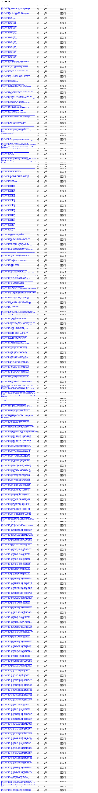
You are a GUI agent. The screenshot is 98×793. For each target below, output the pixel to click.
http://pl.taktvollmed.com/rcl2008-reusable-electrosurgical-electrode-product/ (14, 352)
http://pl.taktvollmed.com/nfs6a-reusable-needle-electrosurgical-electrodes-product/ (15, 177)
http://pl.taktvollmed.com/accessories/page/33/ (9, 57)
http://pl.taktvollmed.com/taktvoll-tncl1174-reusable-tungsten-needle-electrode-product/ (15, 460)
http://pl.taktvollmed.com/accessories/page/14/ (9, 33)
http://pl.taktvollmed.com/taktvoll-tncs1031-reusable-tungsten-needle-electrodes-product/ (16, 440)
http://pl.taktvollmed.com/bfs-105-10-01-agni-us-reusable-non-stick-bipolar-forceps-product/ (16, 689)
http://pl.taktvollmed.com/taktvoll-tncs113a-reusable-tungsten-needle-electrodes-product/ (16, 437)
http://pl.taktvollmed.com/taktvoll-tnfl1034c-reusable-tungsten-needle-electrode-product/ (15, 508)
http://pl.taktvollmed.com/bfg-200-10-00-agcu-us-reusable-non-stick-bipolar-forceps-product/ (16, 588)
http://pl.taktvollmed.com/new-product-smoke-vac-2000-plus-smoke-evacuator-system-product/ (17, 311)
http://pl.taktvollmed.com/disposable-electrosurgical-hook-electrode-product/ (13, 515)
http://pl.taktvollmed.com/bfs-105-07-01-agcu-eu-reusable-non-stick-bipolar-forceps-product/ (16, 728)
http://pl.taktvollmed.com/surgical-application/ (8, 261)
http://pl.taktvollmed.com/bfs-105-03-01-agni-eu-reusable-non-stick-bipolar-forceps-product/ (16, 715)
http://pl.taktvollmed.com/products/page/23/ (8, 210)
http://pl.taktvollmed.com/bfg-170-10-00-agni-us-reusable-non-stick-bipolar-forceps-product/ (16, 529)
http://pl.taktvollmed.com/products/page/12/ (8, 195)
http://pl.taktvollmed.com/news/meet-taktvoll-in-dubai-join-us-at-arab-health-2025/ (14, 157)
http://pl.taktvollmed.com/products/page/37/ (8, 228)
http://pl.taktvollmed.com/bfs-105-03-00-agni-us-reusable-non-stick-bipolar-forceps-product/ (16, 679)
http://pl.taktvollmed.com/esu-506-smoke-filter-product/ (10, 407)
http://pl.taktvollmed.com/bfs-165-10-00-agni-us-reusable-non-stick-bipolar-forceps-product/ (16, 734)
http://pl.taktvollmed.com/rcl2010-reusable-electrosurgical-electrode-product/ (14, 353)
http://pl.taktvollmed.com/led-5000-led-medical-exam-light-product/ (12, 110)
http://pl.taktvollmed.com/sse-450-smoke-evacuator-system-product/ (12, 327)
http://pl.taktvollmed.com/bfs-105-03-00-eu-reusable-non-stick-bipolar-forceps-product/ (15, 700)
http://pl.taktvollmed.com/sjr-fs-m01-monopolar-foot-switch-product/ (12, 380)
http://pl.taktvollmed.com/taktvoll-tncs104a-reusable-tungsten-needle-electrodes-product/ (16, 435)
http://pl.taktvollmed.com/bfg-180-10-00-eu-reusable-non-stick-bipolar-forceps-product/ (15, 554)
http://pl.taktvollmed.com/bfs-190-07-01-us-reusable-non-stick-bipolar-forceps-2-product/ (16, 761)
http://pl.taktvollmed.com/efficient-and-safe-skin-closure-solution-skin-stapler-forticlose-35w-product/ (18, 430)
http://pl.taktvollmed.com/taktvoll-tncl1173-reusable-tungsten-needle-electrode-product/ (15, 459)
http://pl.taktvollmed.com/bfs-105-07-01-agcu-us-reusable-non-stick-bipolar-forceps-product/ (16, 699)
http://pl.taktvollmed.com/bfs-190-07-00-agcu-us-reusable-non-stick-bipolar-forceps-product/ (16, 758)
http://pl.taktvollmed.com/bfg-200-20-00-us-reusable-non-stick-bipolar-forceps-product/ (15, 559)
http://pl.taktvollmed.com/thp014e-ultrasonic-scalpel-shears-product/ (12, 282)
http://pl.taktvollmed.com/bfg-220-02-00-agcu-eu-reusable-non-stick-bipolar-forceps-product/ (16, 627)
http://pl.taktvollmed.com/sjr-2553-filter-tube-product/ (9, 235)
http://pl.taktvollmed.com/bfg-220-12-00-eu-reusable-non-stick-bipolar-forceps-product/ (15, 621)
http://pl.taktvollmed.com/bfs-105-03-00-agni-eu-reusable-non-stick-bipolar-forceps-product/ (16, 710)
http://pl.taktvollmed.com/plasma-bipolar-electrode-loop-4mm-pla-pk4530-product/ (14, 332)
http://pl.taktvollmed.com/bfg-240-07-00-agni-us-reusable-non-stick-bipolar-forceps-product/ (16, 642)
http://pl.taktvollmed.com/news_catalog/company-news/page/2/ (11, 171)
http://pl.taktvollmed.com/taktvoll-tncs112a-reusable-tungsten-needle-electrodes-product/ (16, 436)
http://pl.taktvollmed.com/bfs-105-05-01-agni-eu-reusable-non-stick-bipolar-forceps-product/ (16, 718)
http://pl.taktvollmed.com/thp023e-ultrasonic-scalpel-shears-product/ (12, 283)
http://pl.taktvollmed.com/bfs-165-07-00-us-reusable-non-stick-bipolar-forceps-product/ (15, 729)
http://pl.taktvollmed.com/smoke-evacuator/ (8, 259)
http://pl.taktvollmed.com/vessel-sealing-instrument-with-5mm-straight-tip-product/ (14, 301)
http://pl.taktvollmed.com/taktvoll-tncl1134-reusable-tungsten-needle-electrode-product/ (15, 452)
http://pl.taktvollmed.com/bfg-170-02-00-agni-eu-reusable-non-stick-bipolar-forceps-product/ (16, 536)
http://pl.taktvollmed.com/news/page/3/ (7, 154)
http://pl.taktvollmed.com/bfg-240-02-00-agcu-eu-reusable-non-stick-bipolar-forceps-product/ (16, 662)
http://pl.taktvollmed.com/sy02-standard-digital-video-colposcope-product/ (13, 318)
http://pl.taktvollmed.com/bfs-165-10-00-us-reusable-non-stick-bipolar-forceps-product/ (15, 730)
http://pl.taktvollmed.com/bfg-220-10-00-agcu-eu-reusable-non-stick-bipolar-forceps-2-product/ (17, 631)
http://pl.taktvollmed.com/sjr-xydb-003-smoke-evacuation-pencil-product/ (13, 382)
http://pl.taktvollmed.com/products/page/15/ (8, 200)
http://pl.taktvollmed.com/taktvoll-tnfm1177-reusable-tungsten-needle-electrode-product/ (15, 505)
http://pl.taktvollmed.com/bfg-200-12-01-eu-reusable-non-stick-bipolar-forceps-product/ (15, 574)
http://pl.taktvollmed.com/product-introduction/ (8, 182)
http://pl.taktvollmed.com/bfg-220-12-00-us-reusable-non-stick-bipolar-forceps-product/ (15, 603)
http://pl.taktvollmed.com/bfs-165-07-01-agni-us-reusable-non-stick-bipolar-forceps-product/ (16, 738)
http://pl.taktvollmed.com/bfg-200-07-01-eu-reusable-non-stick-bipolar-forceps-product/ (15, 572)
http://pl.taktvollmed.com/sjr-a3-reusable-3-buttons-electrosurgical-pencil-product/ (14, 410)
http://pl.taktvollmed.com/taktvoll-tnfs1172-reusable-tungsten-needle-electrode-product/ (15, 499)
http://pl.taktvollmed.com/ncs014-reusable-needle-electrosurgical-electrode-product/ (15, 358)
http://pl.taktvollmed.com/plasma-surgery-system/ (9, 181)
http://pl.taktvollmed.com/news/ (6, 138)
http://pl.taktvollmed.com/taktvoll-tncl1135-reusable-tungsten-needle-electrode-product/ (15, 455)
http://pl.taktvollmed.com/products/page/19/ (8, 205)
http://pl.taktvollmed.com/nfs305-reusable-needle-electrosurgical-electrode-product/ (15, 363)
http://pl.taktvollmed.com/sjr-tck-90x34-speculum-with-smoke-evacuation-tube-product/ (15, 255)
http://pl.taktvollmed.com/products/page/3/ (8, 185)
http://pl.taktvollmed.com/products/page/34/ (8, 223)
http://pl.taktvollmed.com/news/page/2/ (7, 153)
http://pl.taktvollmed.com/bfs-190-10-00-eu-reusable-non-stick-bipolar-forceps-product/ (15, 766)
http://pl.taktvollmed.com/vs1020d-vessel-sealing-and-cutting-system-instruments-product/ (16, 302)
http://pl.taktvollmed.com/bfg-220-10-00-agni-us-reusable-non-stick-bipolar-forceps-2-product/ (16, 608)
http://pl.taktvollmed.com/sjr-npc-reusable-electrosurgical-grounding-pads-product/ (15, 248)
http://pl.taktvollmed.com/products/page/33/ (8, 221)
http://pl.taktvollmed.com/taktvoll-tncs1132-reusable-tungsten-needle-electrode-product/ (15, 450)
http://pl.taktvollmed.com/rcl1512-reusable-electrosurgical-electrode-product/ (14, 351)
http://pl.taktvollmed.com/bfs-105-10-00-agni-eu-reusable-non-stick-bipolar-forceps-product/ (16, 714)
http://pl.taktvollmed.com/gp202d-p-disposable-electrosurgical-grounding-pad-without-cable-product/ (18, 391)
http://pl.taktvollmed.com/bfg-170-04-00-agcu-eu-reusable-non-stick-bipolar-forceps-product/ (16, 545)
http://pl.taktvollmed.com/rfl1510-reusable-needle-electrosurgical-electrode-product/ (15, 372)
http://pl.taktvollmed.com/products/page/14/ (8, 199)
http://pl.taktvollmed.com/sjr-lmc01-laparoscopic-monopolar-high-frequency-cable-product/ (16, 786)
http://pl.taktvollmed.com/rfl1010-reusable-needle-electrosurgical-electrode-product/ (15, 368)
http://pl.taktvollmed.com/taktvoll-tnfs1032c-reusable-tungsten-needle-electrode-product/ (16, 510)
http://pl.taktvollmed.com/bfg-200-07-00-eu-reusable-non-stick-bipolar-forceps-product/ (15, 568)
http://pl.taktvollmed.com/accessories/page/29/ (9, 51)
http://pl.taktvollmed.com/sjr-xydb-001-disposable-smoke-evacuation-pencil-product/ (15, 377)
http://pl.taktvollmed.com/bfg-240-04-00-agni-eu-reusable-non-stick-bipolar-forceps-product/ (16, 659)
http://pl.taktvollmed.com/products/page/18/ (8, 204)
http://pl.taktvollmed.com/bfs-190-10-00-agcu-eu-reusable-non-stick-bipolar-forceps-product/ (16, 771)
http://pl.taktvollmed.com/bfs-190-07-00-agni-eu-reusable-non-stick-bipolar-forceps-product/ (16, 767)
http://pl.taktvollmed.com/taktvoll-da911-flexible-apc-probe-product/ (12, 271)
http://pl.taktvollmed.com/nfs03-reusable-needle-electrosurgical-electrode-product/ (14, 361)
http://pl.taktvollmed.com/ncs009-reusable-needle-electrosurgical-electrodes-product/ (15, 113)
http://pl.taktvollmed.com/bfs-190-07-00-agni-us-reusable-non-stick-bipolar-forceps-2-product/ (16, 756)
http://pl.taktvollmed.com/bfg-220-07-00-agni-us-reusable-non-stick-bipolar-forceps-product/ (16, 607)
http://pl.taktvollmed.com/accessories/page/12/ (9, 32)
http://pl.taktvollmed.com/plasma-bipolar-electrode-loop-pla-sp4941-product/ (13, 334)
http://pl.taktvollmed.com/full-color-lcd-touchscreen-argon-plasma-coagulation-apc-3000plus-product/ (18, 98)
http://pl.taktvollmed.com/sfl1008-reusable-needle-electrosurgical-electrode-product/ (15, 376)
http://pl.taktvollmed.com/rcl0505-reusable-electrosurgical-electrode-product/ (14, 346)
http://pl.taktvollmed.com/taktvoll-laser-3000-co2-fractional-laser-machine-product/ (14, 323)
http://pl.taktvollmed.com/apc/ (6, 63)
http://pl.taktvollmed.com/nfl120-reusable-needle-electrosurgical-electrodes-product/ (15, 175)
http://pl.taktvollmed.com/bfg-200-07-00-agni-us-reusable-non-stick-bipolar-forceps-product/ (16, 582)
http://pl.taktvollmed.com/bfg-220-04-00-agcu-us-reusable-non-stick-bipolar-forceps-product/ (16, 611)
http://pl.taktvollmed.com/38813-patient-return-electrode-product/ (12, 12)
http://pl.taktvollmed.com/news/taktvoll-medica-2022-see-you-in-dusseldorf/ (13, 129)
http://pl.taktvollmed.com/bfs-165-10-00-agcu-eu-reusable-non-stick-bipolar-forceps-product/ (16, 748)
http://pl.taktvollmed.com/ (5, 7)
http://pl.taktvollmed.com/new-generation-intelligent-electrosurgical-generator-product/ (15, 116)
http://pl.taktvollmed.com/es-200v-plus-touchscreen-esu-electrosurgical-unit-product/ (15, 421)
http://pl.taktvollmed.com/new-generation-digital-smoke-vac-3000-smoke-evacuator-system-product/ (18, 115)
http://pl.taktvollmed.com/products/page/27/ (8, 214)
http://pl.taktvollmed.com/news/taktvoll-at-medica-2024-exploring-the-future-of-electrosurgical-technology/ (18, 158)
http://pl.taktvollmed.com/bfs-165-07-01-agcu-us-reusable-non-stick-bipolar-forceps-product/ (16, 739)
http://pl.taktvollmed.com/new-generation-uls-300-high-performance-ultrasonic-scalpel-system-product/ (18, 322)
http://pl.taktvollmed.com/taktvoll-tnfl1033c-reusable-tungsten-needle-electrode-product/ (15, 509)
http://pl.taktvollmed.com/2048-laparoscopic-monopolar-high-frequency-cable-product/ (15, 8)
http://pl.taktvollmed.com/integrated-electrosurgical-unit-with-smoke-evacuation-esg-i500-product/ (17, 426)
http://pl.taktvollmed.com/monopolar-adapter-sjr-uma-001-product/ (12, 342)
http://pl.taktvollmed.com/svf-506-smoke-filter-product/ (10, 265)
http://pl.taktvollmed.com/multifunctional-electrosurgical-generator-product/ (13, 112)
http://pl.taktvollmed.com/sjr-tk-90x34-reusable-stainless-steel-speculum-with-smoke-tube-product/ (17, 778)
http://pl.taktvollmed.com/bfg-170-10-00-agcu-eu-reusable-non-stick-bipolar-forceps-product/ (16, 548)
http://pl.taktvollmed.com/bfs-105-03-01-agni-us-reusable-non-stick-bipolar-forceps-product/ (16, 685)
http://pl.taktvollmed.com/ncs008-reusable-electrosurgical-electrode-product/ (14, 356)
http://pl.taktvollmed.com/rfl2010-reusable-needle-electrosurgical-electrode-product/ (15, 375)
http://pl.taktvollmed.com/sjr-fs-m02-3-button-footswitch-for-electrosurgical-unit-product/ (15, 409)
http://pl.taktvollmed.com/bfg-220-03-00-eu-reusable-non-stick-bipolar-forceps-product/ (15, 617)
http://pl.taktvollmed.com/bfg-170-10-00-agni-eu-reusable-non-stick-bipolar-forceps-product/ (16, 540)
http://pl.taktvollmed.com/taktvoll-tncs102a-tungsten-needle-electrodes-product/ (14, 432)
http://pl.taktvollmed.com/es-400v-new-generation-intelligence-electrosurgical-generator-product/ (17, 91)
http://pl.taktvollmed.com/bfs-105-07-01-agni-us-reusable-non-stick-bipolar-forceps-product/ (16, 686)
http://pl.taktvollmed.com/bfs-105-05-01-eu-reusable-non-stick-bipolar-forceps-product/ (15, 705)
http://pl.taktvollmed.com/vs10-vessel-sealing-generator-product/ (12, 418)
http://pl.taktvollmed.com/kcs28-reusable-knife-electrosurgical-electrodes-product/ (14, 108)
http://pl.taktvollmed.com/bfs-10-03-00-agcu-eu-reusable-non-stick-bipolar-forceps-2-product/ (16, 720)
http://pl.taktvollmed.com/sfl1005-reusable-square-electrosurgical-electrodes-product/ (15, 233)
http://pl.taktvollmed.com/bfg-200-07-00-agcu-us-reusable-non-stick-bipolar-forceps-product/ (16, 589)
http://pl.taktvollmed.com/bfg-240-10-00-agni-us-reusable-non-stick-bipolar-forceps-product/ (16, 646)
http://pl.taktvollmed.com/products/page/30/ (8, 219)
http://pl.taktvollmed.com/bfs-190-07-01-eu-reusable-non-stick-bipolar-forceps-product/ (15, 773)
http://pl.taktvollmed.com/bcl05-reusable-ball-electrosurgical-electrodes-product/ (14, 65)
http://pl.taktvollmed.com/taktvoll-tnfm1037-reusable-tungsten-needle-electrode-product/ (15, 488)
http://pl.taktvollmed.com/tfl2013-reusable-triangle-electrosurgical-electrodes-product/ (15, 278)
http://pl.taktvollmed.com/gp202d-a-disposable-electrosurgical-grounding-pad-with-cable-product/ (17, 388)
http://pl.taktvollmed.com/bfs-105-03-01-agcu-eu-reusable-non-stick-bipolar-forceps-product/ (16, 725)
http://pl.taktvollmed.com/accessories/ (7, 60)
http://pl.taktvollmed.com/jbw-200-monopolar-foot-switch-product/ (12, 106)
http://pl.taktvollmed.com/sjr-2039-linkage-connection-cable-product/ (12, 234)
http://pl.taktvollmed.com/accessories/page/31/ (9, 55)
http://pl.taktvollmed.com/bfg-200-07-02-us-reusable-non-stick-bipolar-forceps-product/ (15, 564)
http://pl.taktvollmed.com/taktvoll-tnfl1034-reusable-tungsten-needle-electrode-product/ (15, 486)
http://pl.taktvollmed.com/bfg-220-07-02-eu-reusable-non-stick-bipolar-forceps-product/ (15, 633)
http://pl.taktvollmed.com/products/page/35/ (8, 225)
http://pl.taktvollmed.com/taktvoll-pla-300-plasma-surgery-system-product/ (13, 277)
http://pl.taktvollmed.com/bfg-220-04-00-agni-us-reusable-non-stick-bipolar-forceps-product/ (16, 606)
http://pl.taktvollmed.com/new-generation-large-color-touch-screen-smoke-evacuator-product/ (16, 117)
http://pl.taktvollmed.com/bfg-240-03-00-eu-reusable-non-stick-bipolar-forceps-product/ (15, 652)
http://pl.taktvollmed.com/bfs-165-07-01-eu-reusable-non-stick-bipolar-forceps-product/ (15, 749)
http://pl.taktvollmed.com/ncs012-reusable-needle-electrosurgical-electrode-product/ (15, 357)
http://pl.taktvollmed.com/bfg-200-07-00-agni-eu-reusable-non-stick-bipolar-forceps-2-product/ (16, 593)
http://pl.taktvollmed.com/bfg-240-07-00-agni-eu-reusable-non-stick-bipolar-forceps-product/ (16, 660)
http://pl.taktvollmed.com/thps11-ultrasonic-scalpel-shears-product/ (12, 287)
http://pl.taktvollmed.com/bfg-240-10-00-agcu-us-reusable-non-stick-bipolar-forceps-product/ (16, 651)
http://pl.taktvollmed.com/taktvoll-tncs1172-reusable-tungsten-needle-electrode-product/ (15, 457)
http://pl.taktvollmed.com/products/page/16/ (8, 201)
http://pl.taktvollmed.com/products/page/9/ (8, 192)
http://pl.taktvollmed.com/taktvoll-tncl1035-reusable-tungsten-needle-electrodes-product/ (16, 446)
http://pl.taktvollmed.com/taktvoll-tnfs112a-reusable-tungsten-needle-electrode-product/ (15, 479)
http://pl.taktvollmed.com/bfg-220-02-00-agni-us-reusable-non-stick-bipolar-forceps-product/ (16, 604)
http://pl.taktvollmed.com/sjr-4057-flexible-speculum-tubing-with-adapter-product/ (14, 239)
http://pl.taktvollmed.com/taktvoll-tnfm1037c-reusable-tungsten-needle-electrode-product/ (16, 514)
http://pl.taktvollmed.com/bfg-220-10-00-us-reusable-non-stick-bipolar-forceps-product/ (15, 602)
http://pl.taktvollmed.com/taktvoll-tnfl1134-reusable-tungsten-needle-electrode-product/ (15, 494)
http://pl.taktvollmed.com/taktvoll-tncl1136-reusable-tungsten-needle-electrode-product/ (15, 454)
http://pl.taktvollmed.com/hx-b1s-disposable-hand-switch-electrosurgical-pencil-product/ (15, 102)
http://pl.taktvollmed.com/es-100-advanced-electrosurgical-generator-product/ (14, 85)
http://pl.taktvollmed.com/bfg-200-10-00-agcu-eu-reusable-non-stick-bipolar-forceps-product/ (16, 598)
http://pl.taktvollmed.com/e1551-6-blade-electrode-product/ (11, 77)
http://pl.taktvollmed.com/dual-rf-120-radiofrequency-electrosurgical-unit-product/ (14, 76)
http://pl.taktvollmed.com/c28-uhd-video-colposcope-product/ (11, 422)
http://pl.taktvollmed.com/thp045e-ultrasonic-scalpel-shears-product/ (12, 286)
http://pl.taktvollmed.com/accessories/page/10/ (9, 26)
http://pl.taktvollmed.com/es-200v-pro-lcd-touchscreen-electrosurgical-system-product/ (15, 526)
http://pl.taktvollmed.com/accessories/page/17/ (9, 37)
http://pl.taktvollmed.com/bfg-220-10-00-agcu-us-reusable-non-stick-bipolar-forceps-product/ (16, 612)
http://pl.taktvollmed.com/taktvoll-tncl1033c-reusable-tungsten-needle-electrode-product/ (16, 469)
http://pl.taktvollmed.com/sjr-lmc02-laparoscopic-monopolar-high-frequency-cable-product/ (16, 789)
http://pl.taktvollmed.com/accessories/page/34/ (9, 58)
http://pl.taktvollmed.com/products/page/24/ (8, 211)
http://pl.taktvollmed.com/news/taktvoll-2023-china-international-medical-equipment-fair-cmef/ (16, 124)
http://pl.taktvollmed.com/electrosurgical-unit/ (8, 80)
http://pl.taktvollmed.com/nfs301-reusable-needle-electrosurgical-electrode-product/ (15, 362)
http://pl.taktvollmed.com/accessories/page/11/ (9, 29)
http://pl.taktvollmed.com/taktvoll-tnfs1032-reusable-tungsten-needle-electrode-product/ (15, 484)
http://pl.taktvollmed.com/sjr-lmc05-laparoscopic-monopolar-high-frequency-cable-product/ (16, 790)
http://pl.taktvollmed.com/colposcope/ (7, 71)
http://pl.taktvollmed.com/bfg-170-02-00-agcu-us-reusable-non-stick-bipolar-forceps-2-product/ (17, 531)
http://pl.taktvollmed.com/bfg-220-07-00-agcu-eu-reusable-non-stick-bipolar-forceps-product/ (16, 630)
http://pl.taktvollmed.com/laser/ (6, 307)
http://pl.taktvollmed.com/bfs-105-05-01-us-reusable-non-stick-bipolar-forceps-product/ (15, 676)
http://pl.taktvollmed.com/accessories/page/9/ (8, 27)
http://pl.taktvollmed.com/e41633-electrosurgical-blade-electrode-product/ (13, 317)
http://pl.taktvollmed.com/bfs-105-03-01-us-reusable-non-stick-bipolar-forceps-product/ (15, 675)
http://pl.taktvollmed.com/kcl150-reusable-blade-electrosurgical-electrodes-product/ (15, 343)
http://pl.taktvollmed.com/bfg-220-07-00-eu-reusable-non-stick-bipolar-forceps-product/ (15, 618)
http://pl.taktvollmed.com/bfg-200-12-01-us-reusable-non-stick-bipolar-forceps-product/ (15, 563)
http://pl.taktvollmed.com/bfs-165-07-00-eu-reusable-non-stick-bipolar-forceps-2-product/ (16, 742)
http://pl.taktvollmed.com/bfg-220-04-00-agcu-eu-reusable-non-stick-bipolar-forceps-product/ (16, 628)
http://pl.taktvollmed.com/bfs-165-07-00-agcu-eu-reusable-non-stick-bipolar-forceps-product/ (16, 747)
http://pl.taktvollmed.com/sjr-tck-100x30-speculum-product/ (11, 254)
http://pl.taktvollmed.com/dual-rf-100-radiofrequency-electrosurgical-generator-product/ (15, 75)
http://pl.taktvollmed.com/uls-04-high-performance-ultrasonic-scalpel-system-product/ (15, 293)
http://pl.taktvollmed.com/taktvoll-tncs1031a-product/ (9, 441)
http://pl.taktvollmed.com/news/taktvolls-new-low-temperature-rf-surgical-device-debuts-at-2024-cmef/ (18, 140)
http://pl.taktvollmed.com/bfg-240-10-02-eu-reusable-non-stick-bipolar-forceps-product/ (15, 667)
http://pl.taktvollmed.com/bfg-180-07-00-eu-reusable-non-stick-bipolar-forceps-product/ (15, 550)
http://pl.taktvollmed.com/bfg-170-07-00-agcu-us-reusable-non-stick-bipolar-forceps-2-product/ (17, 535)
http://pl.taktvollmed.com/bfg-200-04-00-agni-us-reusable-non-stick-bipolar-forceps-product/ (16, 579)
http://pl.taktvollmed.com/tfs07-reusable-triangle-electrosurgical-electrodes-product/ (15, 279)
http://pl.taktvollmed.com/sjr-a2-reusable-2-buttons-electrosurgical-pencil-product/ (14, 411)
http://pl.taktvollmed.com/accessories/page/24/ (9, 46)
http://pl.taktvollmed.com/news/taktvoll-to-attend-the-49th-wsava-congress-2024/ (14, 148)
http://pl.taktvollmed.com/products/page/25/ (8, 215)
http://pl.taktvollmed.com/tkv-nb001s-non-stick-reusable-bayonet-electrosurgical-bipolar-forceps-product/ (18, 288)
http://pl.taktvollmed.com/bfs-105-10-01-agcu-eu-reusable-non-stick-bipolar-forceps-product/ (16, 732)
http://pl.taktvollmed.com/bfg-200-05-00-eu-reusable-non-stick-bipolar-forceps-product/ (15, 569)
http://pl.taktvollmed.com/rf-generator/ (7, 230)
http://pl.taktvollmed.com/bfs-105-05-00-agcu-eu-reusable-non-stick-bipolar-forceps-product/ (16, 722)
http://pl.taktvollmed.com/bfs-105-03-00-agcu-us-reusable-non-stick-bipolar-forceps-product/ (16, 690)
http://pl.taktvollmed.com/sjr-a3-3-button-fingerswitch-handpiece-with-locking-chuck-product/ (16, 324)
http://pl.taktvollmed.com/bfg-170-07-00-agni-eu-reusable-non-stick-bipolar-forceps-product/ (16, 541)
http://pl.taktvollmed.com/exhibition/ (7, 93)
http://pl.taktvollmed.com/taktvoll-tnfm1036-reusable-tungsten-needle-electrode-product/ (15, 490)
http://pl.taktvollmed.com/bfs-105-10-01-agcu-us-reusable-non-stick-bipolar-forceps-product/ (16, 698)
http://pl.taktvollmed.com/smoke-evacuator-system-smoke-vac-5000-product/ (14, 427)
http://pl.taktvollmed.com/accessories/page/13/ (9, 31)
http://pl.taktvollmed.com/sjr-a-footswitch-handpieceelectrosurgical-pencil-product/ (14, 328)
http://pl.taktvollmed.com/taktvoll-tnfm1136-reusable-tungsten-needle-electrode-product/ (15, 498)
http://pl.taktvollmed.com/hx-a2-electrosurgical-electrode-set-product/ (12, 101)
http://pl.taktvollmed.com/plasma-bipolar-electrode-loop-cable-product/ (13, 338)
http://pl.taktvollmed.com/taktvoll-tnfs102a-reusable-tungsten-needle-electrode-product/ (15, 475)
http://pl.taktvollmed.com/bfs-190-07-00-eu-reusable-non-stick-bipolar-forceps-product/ (15, 763)
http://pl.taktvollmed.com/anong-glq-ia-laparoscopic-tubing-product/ (12, 62)
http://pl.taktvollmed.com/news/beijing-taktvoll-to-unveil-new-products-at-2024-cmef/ (15, 152)
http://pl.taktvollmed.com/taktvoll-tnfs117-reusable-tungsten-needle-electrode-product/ (15, 480)
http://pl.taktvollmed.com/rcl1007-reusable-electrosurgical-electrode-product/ (14, 344)
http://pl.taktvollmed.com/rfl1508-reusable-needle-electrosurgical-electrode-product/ (15, 371)
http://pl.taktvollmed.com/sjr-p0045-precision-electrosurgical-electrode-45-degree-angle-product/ (17, 249)
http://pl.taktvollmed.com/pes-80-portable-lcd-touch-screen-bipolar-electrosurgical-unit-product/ (17, 428)
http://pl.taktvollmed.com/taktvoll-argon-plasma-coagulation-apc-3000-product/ (14, 270)
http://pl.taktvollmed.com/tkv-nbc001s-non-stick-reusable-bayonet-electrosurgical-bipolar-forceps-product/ (18, 289)
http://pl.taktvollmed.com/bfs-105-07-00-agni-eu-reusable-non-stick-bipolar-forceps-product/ (16, 713)
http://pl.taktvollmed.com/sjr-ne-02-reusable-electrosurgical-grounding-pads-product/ (15, 521)
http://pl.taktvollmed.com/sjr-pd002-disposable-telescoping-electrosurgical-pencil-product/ (16, 781)
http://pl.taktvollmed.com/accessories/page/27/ (9, 52)
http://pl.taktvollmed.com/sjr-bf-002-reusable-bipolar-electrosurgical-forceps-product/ (15, 339)
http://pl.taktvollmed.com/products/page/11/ (8, 196)
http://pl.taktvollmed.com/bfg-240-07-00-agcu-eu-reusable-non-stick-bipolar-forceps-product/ (16, 665)
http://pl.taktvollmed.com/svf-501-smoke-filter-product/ (10, 264)
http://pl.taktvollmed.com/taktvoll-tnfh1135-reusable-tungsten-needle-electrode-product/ (15, 495)
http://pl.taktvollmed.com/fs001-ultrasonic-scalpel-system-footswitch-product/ (14, 97)
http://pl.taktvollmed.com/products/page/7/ (8, 190)
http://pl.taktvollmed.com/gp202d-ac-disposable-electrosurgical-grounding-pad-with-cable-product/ (17, 389)
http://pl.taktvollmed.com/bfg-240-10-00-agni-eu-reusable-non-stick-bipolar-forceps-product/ (16, 661)
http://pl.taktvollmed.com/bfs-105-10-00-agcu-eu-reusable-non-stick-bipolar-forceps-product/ (16, 724)
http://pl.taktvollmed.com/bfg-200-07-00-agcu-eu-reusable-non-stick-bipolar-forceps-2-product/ (17, 596)
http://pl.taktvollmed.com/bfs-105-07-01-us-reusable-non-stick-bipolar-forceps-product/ (15, 680)
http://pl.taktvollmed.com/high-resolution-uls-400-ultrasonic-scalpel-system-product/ (15, 387)
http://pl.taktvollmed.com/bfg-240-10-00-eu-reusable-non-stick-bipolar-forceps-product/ (15, 655)
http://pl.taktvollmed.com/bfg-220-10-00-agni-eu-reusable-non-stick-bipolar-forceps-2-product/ (16, 626)
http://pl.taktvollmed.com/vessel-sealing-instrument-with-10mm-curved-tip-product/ (15, 297)
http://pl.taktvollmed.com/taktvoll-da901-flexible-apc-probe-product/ (12, 319)
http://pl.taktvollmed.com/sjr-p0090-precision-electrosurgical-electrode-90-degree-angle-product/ (17, 250)
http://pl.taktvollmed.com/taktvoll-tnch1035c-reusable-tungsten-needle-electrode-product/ (16, 471)
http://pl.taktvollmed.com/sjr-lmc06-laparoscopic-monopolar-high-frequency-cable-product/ (16, 791)
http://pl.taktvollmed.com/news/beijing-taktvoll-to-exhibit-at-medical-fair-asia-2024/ (14, 143)
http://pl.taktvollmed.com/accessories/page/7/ (8, 28)
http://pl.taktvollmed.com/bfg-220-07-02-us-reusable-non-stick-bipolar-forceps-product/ (15, 613)
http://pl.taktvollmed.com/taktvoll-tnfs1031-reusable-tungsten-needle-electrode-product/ (15, 481)
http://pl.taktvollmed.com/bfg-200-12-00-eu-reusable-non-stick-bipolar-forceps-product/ (15, 573)
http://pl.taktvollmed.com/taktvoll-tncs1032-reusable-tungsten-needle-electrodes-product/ (16, 442)
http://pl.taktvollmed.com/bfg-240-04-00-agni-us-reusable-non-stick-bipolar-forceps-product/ (16, 641)
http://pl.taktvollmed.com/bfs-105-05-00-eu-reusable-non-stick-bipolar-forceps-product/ (15, 703)
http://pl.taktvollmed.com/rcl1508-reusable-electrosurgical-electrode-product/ (14, 347)
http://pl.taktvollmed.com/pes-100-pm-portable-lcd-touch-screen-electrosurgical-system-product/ (17, 525)
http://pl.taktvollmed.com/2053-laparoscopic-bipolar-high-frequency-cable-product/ (14, 9)
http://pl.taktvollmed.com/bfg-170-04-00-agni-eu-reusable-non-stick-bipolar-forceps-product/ (16, 539)
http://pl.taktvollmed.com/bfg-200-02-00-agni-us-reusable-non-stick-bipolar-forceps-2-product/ (16, 583)
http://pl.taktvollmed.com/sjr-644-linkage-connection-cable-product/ (12, 240)
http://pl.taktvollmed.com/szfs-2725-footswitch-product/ (10, 266)
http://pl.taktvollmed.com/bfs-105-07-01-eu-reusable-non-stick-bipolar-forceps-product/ (15, 708)
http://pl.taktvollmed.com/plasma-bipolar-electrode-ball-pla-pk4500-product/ (13, 337)
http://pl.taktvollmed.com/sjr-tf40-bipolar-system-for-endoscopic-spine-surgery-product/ (15, 256)
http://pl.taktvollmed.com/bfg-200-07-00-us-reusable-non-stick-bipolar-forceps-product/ (15, 555)
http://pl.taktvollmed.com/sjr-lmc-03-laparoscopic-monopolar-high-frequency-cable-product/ (16, 406)
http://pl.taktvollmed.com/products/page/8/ (8, 191)
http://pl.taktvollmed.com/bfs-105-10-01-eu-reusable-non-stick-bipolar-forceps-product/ (15, 709)
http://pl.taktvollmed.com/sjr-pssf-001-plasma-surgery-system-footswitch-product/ (14, 314)
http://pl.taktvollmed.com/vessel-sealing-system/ (9, 308)
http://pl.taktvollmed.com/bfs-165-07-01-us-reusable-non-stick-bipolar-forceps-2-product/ (16, 737)
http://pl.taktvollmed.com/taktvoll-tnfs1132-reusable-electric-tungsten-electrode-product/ (15, 491)
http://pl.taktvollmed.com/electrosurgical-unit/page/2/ (9, 81)
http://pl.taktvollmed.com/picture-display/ (7, 180)
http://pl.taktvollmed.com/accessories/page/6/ (8, 23)
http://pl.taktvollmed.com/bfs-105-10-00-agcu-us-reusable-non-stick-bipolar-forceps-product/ (16, 694)
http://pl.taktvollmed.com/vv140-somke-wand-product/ (10, 306)
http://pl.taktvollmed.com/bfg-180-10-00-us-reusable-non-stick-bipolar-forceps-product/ (15, 553)
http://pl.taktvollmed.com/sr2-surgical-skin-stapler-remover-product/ (12, 524)
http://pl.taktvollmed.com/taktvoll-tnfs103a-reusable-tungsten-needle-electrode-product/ (15, 474)
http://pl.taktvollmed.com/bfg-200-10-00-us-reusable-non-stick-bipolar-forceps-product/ (15, 560)
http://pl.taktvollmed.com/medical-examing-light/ (9, 111)
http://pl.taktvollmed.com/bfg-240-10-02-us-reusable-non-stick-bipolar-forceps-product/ (15, 650)
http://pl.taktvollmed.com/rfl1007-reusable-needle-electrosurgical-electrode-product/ (15, 370)
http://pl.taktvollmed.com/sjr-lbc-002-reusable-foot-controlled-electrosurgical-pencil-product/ (16, 518)
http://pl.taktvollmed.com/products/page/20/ (8, 206)
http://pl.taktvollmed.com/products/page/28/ (8, 216)
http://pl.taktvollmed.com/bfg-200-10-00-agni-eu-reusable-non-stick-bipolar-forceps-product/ (16, 592)
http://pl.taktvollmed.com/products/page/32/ (8, 220)
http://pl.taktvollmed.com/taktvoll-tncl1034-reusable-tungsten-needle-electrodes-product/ (16, 445)
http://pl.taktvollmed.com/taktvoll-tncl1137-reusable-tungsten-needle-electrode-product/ (15, 456)
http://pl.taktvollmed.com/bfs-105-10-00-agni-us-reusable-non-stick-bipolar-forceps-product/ (16, 684)
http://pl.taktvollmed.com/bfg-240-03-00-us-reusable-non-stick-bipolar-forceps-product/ (15, 632)
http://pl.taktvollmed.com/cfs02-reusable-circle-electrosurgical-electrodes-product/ (14, 70)
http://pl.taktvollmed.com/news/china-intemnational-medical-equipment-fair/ (13, 122)
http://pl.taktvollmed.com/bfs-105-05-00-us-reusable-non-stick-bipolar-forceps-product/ (15, 671)
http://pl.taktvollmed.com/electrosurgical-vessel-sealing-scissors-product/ (13, 82)
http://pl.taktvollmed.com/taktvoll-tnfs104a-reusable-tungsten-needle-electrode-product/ (15, 476)
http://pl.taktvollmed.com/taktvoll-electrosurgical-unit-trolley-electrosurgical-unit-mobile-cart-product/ (17, 272)
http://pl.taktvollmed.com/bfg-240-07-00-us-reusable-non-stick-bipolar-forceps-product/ (15, 636)
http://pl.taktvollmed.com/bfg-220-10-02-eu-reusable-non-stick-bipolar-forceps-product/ (15, 635)
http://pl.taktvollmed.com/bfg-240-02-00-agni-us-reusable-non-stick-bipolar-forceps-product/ (16, 640)
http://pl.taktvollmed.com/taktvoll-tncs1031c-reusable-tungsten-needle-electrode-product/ (16, 465)
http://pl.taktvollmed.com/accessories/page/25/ (9, 47)
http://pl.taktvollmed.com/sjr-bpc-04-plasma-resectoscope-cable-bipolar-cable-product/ (15, 517)
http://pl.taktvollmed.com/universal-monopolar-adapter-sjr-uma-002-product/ (13, 341)
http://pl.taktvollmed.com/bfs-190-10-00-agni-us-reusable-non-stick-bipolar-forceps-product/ (16, 757)
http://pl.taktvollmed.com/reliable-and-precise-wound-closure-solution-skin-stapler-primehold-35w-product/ (19, 431)
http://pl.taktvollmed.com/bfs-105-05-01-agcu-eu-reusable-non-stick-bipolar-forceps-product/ (16, 727)
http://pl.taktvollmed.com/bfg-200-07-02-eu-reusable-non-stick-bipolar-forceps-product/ (15, 575)
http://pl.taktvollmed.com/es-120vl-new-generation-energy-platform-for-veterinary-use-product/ (17, 415)
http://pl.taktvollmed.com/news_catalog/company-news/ (10, 170)
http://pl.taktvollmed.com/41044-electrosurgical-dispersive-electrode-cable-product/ (15, 13)
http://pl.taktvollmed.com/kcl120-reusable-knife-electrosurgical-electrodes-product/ (15, 107)
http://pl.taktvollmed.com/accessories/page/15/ (9, 36)
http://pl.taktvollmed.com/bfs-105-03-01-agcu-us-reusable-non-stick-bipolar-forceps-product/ (16, 695)
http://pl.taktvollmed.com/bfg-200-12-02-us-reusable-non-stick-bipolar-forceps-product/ (15, 565)
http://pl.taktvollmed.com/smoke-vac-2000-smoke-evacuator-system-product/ (14, 260)
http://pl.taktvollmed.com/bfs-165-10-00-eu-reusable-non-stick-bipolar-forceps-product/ (15, 743)
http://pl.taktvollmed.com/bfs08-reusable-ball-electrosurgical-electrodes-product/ (14, 66)
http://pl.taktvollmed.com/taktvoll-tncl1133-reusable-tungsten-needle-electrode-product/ (15, 451)
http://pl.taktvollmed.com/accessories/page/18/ (9, 38)
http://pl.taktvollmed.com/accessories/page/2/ (8, 18)
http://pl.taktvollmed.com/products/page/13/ (8, 197)
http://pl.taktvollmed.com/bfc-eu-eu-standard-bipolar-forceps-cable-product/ (13, 776)
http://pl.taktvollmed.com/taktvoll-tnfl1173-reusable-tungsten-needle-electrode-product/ (15, 500)
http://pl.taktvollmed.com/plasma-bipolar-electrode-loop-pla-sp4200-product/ (13, 333)
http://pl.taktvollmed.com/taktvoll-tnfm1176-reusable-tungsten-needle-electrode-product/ (15, 504)
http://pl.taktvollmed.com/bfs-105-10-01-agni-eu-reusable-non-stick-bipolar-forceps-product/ (16, 719)
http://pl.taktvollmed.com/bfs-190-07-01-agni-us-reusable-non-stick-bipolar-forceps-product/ (16, 762)
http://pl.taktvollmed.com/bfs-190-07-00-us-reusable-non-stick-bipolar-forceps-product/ (15, 754)
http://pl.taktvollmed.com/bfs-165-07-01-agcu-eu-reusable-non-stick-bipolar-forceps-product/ (16, 752)
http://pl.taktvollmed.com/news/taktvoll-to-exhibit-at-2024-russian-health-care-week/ (15, 139)
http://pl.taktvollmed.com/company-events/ (8, 72)
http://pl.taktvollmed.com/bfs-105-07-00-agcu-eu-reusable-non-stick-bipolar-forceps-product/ (16, 723)
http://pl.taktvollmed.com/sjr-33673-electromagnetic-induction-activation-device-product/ (15, 238)
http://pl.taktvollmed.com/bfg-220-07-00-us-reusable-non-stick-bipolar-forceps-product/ (15, 601)
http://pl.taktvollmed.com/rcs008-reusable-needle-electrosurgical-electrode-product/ (15, 367)
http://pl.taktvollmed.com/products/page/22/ (8, 209)
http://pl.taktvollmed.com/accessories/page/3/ (8, 19)
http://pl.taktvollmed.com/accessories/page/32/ (9, 56)
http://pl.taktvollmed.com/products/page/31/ (8, 224)
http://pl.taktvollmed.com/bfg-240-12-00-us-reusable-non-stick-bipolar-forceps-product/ (15, 637)
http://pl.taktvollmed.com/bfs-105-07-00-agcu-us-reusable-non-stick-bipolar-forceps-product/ (16, 693)
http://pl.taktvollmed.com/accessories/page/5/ (8, 22)
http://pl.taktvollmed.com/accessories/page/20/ (9, 41)
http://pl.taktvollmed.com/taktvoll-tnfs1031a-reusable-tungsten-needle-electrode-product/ (16, 483)
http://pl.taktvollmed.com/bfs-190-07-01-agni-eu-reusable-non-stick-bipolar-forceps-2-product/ (16, 772)
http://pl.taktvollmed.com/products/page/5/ (8, 187)
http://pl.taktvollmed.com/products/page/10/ (8, 194)
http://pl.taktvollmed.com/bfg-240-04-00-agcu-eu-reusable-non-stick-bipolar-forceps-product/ (16, 664)
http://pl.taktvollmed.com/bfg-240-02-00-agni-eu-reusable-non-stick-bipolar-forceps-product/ (16, 657)
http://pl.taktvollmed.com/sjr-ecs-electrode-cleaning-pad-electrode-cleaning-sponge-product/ (16, 245)
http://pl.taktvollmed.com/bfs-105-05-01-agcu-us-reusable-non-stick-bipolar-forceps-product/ (16, 696)
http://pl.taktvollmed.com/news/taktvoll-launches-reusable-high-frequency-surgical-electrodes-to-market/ (18, 155)
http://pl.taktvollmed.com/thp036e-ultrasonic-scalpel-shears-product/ (12, 284)
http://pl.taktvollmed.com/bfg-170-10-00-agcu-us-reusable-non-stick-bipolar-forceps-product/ (16, 538)
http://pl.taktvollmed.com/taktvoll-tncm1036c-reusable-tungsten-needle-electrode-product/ (16, 470)
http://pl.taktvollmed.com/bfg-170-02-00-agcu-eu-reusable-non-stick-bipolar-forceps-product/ (16, 543)
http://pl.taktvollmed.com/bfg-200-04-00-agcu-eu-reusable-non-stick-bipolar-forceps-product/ (16, 597)
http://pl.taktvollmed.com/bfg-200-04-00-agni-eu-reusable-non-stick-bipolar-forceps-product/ (16, 587)
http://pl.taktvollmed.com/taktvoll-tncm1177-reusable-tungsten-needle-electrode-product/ (16, 464)
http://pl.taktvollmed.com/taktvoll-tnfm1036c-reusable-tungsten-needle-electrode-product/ (16, 513)
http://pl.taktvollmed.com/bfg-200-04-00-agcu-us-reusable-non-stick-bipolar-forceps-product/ (16, 584)
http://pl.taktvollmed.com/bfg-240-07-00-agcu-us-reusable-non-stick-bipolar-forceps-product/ (16, 647)
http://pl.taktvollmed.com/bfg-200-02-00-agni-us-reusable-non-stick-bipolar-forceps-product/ (16, 578)
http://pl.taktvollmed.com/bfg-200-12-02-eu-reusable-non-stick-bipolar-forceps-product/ (15, 577)
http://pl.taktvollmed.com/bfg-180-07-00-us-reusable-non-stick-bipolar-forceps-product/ (15, 549)
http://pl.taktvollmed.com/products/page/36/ (8, 226)
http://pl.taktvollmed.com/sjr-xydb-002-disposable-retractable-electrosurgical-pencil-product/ (16, 381)
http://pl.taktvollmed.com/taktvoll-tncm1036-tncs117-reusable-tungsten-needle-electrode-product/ (17, 447)
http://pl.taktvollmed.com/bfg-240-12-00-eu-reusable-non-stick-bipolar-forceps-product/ (15, 656)
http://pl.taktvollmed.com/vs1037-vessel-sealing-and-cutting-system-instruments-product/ (16, 303)
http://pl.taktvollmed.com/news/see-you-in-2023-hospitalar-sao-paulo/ (12, 123)
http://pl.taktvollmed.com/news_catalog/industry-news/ (10, 172)
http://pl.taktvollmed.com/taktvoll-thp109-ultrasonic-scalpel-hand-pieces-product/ (14, 777)
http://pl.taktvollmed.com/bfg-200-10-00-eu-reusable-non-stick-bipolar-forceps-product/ (15, 567)
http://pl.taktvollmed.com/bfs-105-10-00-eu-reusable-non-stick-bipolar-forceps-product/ (15, 704)
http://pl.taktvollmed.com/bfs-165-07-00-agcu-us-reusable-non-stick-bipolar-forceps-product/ (16, 733)
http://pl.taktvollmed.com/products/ (6, 229)
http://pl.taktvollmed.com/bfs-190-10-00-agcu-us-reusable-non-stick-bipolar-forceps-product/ (16, 759)
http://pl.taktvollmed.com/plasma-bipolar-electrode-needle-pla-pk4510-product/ (14, 336)
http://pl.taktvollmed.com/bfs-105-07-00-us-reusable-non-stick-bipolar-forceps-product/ (15, 670)
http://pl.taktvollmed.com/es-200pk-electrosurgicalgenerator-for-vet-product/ (13, 404)
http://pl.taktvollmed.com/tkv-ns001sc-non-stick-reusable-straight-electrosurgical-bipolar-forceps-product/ (18, 292)
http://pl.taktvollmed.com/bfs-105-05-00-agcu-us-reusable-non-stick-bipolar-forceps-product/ (16, 691)
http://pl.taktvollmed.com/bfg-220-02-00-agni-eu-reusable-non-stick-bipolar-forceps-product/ (16, 622)
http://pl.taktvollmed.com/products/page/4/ (8, 186)
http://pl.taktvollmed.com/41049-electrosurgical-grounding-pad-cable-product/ (14, 14)
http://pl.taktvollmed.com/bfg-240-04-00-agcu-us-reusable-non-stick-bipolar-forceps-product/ (16, 645)
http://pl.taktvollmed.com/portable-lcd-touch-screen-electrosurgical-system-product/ (15, 420)
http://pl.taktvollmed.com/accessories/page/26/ (9, 48)
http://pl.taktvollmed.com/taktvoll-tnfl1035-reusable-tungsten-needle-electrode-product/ (15, 489)
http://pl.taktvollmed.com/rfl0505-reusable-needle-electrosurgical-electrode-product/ (15, 366)
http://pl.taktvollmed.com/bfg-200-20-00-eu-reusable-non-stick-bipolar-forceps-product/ (15, 570)
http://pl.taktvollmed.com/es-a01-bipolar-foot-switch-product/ (11, 92)
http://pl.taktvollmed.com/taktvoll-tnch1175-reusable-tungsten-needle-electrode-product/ (15, 461)
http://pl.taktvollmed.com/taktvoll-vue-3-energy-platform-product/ (11, 414)
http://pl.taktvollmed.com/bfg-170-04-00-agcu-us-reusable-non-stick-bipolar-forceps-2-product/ (17, 534)
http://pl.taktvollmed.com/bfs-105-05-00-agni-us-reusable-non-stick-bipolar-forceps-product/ (16, 681)
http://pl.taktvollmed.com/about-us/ (6, 17)
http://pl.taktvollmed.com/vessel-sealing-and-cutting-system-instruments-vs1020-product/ (16, 296)
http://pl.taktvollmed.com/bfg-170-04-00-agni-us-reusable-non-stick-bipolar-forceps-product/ (16, 530)
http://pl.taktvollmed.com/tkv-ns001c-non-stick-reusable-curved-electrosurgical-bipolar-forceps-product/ (18, 291)
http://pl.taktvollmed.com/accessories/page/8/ (8, 24)
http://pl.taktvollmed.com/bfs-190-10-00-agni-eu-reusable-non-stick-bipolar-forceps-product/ (16, 768)
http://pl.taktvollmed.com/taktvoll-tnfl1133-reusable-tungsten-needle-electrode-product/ (15, 493)
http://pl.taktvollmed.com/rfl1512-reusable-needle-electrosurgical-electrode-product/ (15, 373)
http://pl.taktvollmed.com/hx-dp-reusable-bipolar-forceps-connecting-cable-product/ (15, 103)
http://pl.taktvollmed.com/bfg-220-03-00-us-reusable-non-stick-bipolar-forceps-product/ (15, 599)
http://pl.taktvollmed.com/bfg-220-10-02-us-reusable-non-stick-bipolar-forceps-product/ (15, 616)
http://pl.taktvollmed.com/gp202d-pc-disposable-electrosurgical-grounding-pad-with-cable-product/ (17, 392)
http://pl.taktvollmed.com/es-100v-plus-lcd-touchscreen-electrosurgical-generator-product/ (16, 86)
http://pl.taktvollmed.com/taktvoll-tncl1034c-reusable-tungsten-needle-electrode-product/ (16, 466)
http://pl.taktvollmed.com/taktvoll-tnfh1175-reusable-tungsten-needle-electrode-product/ (15, 503)
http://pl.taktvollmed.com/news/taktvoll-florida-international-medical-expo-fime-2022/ (15, 128)
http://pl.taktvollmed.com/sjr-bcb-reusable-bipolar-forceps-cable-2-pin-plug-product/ (15, 244)
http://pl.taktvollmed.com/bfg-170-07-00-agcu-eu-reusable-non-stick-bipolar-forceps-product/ (16, 544)
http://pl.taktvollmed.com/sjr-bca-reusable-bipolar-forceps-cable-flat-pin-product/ (14, 243)
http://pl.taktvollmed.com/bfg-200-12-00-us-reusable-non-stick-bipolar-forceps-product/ (15, 558)
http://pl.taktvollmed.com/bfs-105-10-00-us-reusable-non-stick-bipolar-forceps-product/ (15, 674)
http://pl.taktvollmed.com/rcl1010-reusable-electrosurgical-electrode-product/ (14, 348)
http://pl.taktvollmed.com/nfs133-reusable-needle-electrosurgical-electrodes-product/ (15, 176)
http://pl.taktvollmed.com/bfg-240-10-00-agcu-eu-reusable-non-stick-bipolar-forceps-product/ (16, 666)
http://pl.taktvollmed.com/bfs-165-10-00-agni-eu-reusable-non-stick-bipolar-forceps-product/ (16, 744)
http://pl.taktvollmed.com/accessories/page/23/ (9, 43)
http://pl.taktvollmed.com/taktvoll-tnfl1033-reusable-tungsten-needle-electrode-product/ (15, 485)
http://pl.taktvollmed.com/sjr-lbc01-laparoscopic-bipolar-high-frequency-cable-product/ (15, 405)
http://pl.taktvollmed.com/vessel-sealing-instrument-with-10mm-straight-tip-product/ (15, 298)
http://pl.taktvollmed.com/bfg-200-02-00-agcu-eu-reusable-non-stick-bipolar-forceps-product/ (16, 594)
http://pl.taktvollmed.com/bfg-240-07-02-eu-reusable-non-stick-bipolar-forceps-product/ (15, 669)
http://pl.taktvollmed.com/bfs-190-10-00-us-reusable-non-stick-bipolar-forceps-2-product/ (16, 753)
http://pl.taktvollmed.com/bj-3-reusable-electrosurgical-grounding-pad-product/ (14, 67)
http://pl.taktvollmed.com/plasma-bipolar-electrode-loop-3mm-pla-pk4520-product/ (14, 329)
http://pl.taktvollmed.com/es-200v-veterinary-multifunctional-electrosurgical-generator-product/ (17, 425)
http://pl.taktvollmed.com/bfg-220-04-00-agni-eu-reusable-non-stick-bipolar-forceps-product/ (16, 623)
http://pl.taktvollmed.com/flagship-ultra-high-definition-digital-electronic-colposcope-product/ (16, 96)
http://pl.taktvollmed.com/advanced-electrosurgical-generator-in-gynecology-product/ (15, 61)
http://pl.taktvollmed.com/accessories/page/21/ (9, 42)
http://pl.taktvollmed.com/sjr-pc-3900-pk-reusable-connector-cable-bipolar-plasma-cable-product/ (17, 423)
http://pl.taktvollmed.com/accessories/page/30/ (9, 53)
